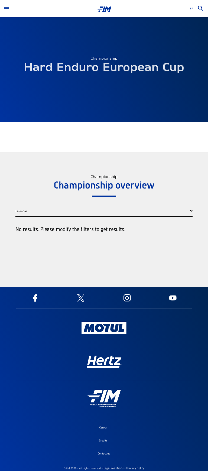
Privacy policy (135, 468)
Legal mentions (113, 468)
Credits (103, 440)
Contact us (104, 453)
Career (103, 427)
